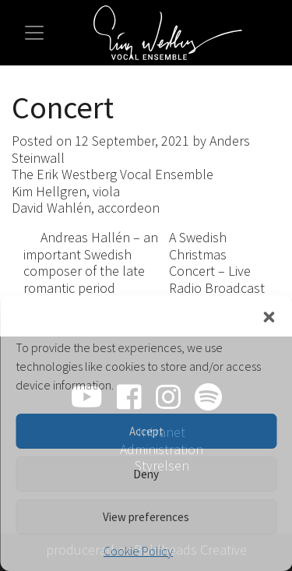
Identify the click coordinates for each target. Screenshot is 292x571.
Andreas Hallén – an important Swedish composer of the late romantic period (90, 262)
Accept (146, 431)
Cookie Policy (138, 551)
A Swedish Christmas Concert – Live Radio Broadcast (218, 269)
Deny (146, 474)
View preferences (146, 516)
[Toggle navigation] (34, 32)
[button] (268, 315)
